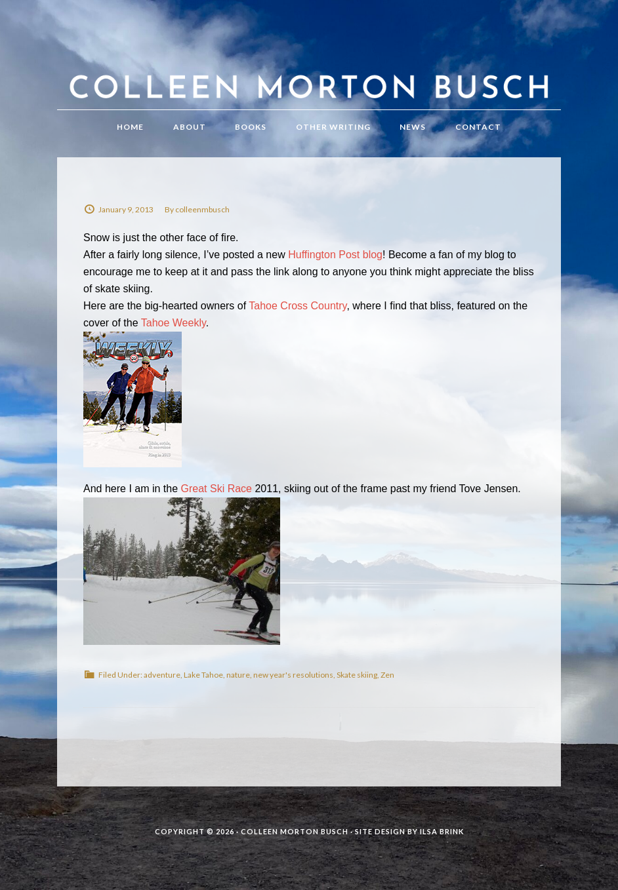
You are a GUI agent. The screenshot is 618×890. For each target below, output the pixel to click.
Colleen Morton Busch (309, 67)
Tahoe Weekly (173, 322)
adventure (162, 675)
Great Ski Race (216, 488)
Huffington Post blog (335, 254)
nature (238, 675)
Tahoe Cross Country (297, 305)
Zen (387, 675)
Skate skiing (357, 675)
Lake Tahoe (203, 675)
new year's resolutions (293, 675)
